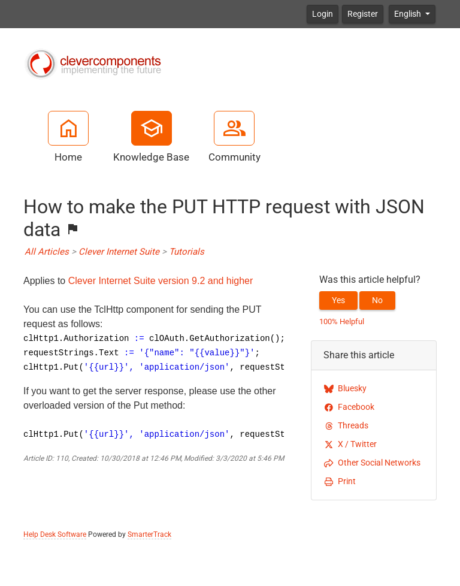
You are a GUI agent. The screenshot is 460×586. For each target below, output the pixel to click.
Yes (338, 300)
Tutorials (186, 251)
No (377, 300)
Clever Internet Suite (118, 251)
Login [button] (322, 14)
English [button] (408, 14)
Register (362, 14)
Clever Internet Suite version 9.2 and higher (160, 281)
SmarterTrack (149, 534)
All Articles (47, 251)
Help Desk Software (54, 534)
